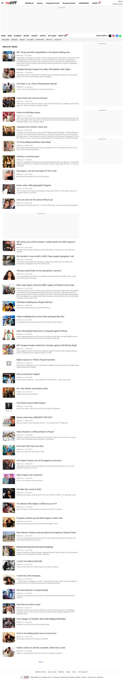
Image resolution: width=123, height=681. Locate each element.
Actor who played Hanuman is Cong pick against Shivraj (42, 331)
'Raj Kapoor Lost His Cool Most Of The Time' (37, 171)
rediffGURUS (84, 3)
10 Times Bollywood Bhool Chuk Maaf (34, 142)
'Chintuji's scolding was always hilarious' (35, 302)
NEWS (10, 36)
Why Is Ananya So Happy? (28, 374)
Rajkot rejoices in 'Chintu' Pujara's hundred (36, 360)
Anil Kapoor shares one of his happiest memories (39, 460)
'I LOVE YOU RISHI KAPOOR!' (29, 561)
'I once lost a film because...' (29, 576)
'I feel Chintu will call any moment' (32, 98)
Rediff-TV (96, 3)
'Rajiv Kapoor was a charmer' (30, 475)
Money (40, 3)
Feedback (78, 677)
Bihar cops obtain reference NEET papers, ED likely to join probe (45, 285)
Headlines (5, 40)
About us (84, 677)
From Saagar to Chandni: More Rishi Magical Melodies (41, 619)
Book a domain (52, 672)
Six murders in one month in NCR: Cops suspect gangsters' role (45, 256)
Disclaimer (56, 677)
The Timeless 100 (83, 672)
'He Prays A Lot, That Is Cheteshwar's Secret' (37, 84)
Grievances (100, 677)
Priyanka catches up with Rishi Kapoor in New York (40, 518)
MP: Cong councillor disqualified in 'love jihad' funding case (43, 52)
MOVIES (26, 36)
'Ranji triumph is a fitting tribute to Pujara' (35, 432)
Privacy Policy (64, 677)
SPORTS (43, 36)
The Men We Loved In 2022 (29, 489)
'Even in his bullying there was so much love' (37, 633)
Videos (74, 672)
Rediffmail (29, 3)
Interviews (40, 40)
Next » (41, 662)
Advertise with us (47, 677)
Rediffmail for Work (40, 672)
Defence (14, 40)
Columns (30, 40)
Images (22, 40)
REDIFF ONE (62, 36)
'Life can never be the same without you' (35, 200)
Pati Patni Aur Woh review (28, 604)
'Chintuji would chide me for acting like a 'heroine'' (39, 271)
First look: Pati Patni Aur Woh (30, 446)
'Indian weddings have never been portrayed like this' (40, 316)
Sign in (120, 1)
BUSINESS (17, 36)
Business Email (69, 3)
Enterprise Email (52, 3)
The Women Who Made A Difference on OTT (37, 504)
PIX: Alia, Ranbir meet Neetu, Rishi (32, 388)
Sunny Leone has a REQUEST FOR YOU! (34, 417)
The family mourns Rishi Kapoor (31, 403)
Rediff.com (37, 677)
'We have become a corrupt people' (32, 590)
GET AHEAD (52, 36)
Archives (58, 40)
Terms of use (92, 677)
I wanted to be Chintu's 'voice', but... (33, 127)
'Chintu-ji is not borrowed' (28, 156)
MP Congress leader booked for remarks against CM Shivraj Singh (47, 345)
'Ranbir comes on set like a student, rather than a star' (41, 648)
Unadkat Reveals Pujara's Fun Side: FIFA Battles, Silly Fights (43, 69)
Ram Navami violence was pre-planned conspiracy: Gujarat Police (46, 532)
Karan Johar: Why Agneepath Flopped (34, 185)
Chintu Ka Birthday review (28, 112)
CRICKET (34, 36)
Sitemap (71, 677)
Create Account (117, 4)
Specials (49, 40)
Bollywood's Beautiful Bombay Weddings (35, 547)
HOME (3, 36)
